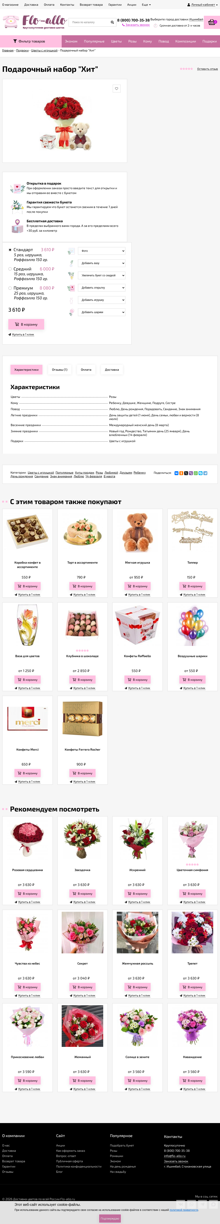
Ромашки (116, 1156)
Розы (132, 41)
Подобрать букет (122, 1145)
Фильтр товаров (29, 41)
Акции (60, 1145)
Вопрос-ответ (66, 1156)
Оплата (7, 1156)
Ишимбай (196, 19)
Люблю (79, 476)
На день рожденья (123, 1166)
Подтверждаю (110, 1218)
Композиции (185, 41)
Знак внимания (61, 476)
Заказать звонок (176, 1161)
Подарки (210, 41)
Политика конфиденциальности (78, 1166)
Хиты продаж (84, 472)
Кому (147, 41)
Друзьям (126, 472)
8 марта (109, 476)
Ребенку (140, 472)
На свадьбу (118, 1171)
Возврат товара (13, 1161)
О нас (6, 1145)
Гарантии (8, 1166)
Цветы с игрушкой (41, 472)
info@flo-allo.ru (174, 1156)
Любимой (111, 472)
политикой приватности (184, 1210)
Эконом (71, 41)
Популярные (94, 41)
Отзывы (7, 1171)
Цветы (116, 41)
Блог (59, 1171)
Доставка (9, 1150)
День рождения (21, 476)
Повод (164, 41)
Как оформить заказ (70, 1150)
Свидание (42, 476)
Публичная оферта (69, 1161)
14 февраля (94, 476)
